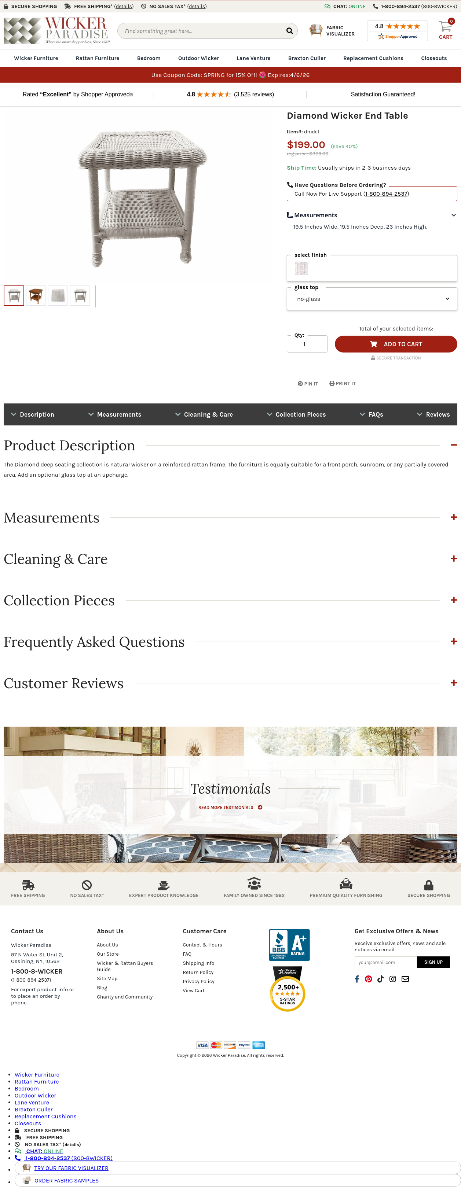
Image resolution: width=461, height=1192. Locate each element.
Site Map (107, 978)
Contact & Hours (202, 944)
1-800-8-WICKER (36, 971)
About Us (107, 944)
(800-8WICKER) (64, 1157)
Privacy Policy (198, 981)
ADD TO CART (396, 343)
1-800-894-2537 (386, 193)
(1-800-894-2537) (31, 980)
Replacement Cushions (373, 58)
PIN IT (302, 383)
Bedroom (149, 58)
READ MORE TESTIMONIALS (230, 807)
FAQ (187, 954)
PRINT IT (342, 383)
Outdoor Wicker (198, 58)
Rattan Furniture (98, 58)
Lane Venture (253, 58)
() (124, 6)
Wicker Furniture (36, 58)
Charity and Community (125, 996)
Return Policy (198, 972)
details (72, 1144)
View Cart (193, 990)
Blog (102, 987)
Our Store (108, 954)
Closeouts (434, 58)
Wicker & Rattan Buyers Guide (125, 966)
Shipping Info (198, 963)
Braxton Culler (307, 58)
